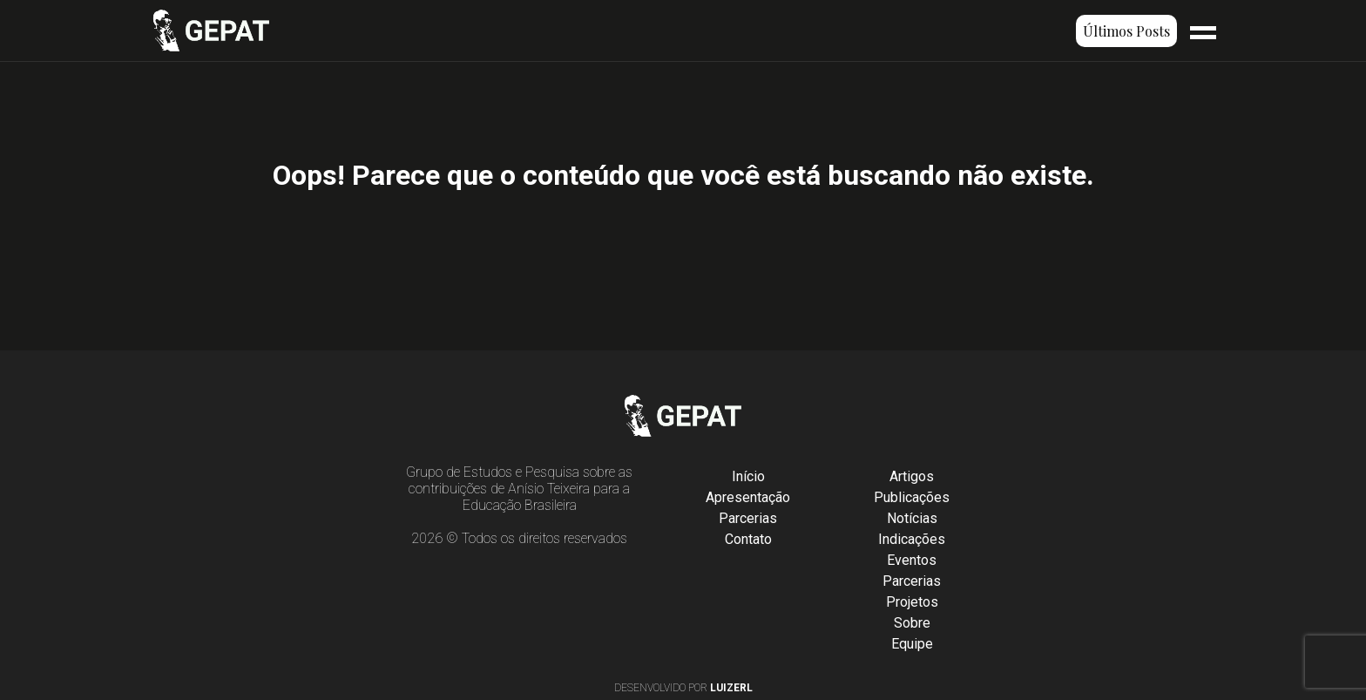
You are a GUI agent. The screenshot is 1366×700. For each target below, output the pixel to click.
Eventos (912, 560)
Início (748, 476)
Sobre (912, 623)
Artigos (911, 476)
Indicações (911, 539)
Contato (748, 539)
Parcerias (748, 518)
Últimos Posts (1126, 31)
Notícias (912, 518)
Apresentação (748, 497)
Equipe (912, 643)
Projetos (912, 602)
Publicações (912, 497)
